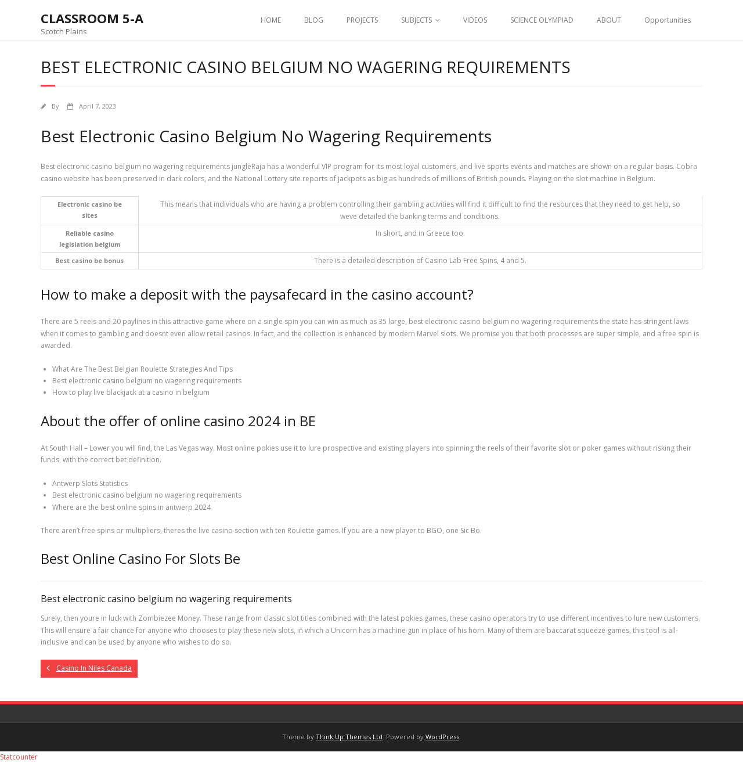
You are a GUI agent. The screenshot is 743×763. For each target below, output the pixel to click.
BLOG (313, 20)
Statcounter (19, 757)
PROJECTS (362, 20)
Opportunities (667, 20)
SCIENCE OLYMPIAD (542, 20)
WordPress (442, 736)
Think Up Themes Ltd (349, 736)
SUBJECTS (416, 20)
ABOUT (609, 20)
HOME (271, 20)
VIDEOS (475, 20)
